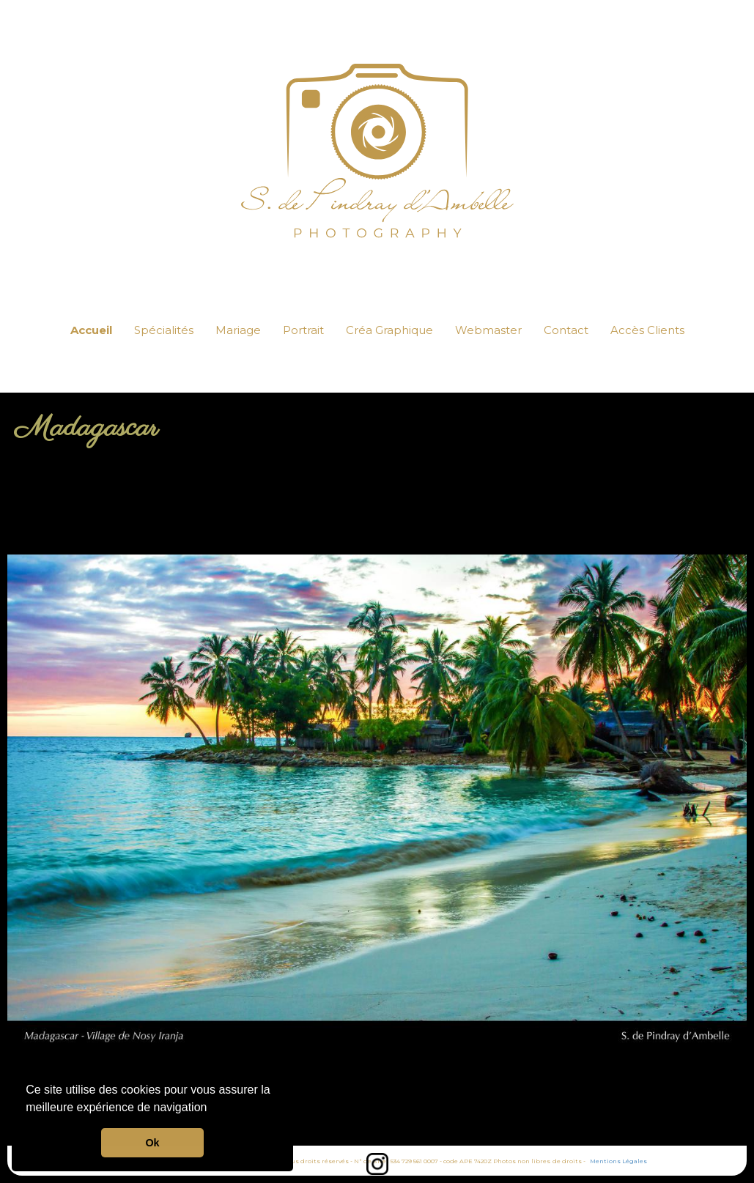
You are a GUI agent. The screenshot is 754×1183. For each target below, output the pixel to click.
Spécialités (163, 330)
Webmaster (488, 330)
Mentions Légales (618, 1161)
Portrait (303, 330)
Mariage (238, 330)
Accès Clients (647, 330)
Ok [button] (152, 1143)
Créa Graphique (389, 330)
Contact (566, 330)
